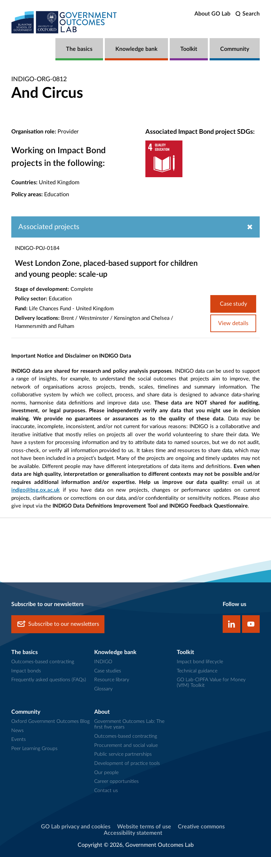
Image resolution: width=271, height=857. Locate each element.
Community (234, 49)
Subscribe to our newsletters (58, 624)
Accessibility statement (133, 833)
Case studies (107, 671)
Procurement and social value (126, 745)
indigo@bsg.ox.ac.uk (35, 490)
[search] (247, 14)
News (17, 730)
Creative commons (201, 826)
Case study (233, 304)
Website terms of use (144, 826)
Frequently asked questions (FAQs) (48, 679)
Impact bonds (26, 671)
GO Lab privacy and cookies (75, 826)
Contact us (106, 790)
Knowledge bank (136, 49)
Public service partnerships (123, 754)
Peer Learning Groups (34, 748)
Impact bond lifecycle (200, 661)
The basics (79, 49)
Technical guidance (197, 671)
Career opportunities (116, 781)
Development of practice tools (127, 763)
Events (18, 739)
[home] (64, 22)
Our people (106, 772)
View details (233, 323)
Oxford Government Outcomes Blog (50, 721)
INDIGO (103, 661)
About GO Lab (212, 14)
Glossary (103, 689)
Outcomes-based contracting (42, 661)
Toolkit (188, 49)
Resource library (111, 679)
